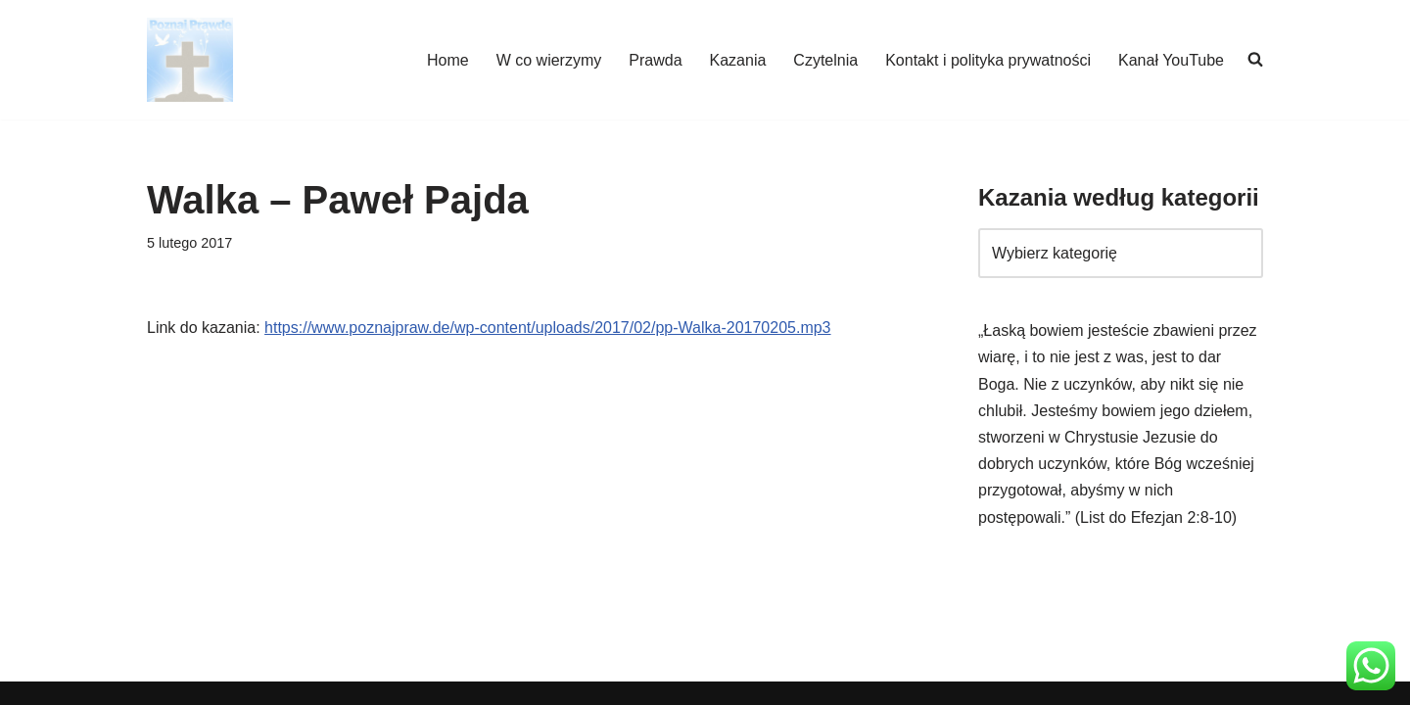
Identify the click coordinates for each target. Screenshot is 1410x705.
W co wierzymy (549, 60)
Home (448, 60)
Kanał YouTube (1171, 60)
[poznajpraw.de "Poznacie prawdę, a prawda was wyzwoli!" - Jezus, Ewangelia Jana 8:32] (190, 60)
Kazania (738, 60)
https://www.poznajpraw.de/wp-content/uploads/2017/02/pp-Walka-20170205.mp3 (547, 327)
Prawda (655, 60)
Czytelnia (825, 60)
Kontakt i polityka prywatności (988, 60)
